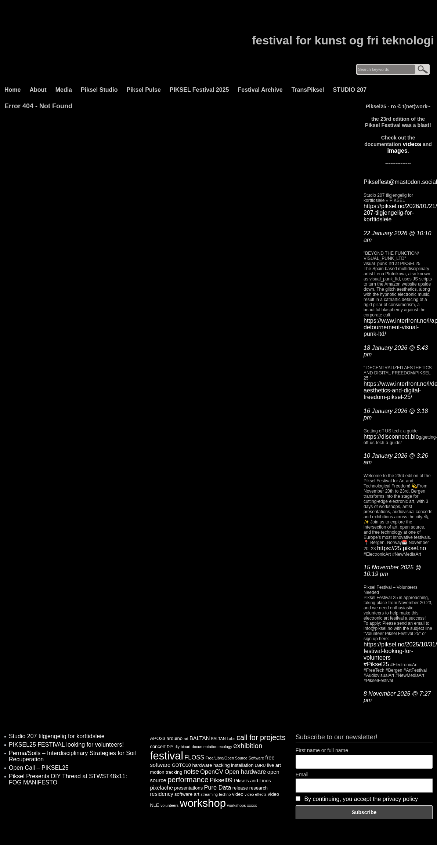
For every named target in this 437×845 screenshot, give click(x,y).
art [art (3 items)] (186, 738)
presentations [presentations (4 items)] (188, 788)
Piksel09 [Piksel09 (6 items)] (221, 780)
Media (63, 90)
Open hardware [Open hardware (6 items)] (245, 771)
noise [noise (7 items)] (191, 771)
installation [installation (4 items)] (242, 765)
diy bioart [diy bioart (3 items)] (182, 746)
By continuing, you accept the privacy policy (361, 799)
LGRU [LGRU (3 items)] (260, 765)
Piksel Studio (99, 90)
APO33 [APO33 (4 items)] (157, 738)
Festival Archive (260, 90)
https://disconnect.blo (391, 437)
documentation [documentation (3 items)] (204, 746)
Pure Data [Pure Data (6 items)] (217, 787)
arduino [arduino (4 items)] (175, 738)
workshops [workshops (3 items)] (236, 805)
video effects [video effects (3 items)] (256, 794)
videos (411, 144)
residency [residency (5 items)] (161, 794)
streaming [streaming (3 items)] (209, 794)
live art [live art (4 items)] (274, 765)
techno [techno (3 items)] (225, 794)
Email (302, 774)
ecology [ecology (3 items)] (225, 746)
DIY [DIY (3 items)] (170, 746)
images (397, 151)
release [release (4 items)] (240, 788)
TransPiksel (308, 90)
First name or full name (322, 750)
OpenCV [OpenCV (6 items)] (211, 771)
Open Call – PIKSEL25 (39, 768)
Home (12, 90)
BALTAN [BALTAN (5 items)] (199, 738)
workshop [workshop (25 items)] (203, 803)
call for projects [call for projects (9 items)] (261, 737)
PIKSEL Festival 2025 (199, 90)
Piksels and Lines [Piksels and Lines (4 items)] (252, 780)
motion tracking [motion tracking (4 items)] (166, 772)
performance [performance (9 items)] (188, 780)
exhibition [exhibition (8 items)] (247, 746)
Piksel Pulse (143, 90)
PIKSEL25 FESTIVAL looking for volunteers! (66, 744)
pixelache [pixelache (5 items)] (161, 788)
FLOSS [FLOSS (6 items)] (194, 757)
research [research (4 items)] (258, 788)
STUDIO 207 (350, 90)
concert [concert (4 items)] (158, 746)
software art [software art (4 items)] (186, 794)
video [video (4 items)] (237, 794)
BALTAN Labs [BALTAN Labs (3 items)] (223, 738)
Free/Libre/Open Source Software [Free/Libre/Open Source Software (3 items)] (234, 758)
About (37, 90)
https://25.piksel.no (401, 548)
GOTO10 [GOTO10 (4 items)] (181, 765)
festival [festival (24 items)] (166, 756)
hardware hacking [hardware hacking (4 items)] (211, 765)
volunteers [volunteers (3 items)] (169, 805)
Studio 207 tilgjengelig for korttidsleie (57, 736)
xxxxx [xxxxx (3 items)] (252, 805)
